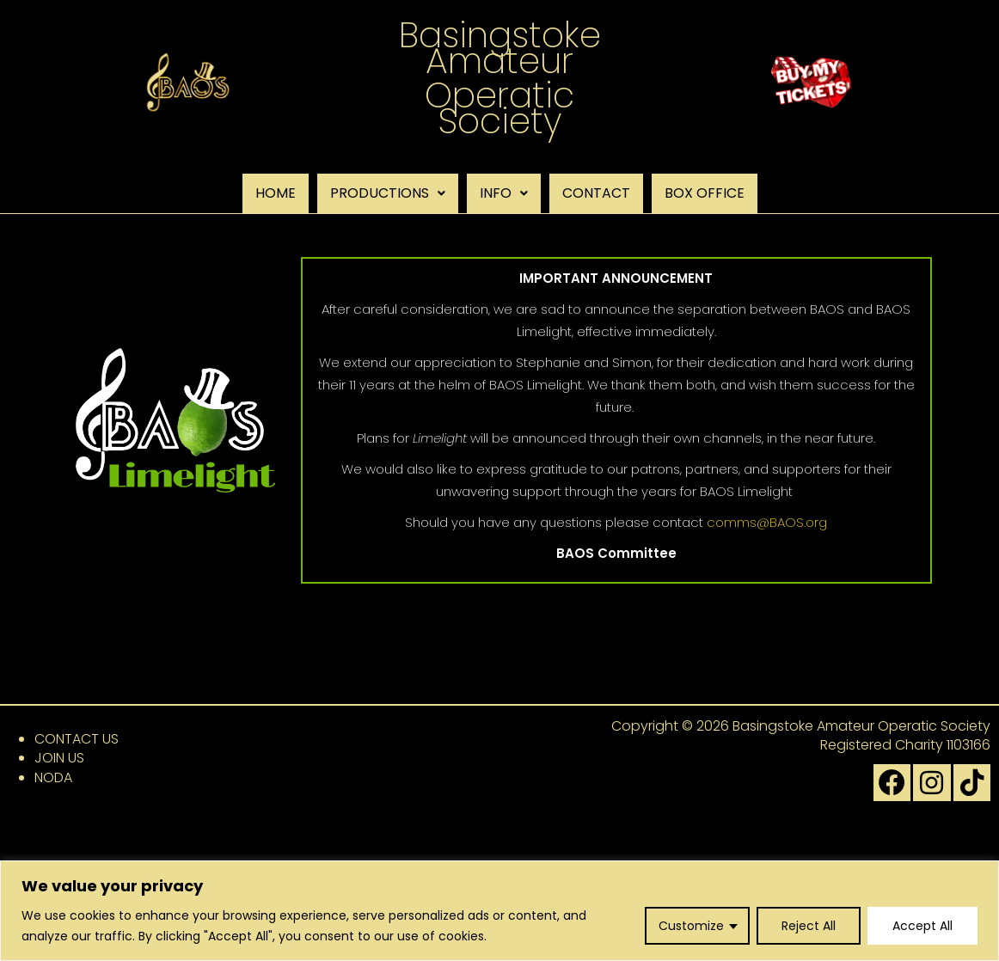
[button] (387, 193)
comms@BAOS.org (767, 522)
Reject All (808, 925)
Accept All (922, 925)
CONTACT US (76, 739)
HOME (275, 193)
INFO (504, 193)
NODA (53, 777)
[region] (499, 910)
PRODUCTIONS (387, 193)
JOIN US (59, 758)
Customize (691, 925)
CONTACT (596, 193)
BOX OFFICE (705, 193)
